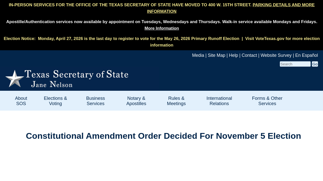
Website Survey (276, 55)
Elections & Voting (55, 101)
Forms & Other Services (267, 101)
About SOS (21, 101)
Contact (249, 55)
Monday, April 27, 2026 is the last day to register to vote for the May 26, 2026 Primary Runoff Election (138, 38)
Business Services (95, 101)
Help (233, 55)
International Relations (219, 101)
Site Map (216, 55)
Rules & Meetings (176, 101)
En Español (306, 55)
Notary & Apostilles (136, 101)
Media (198, 55)
